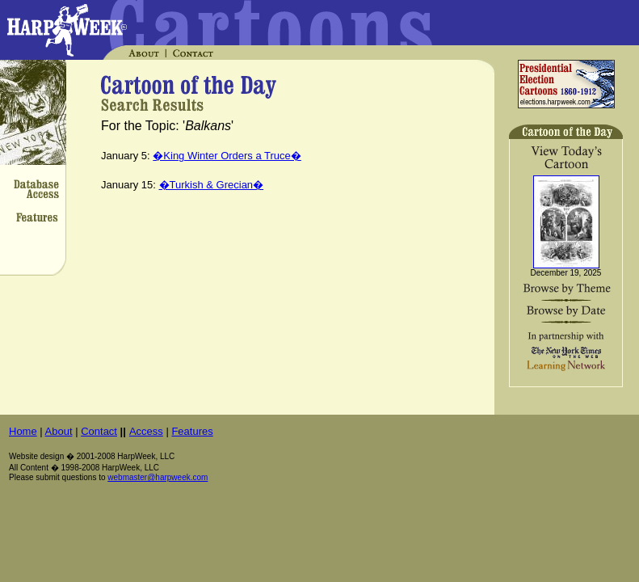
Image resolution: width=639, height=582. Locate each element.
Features (191, 431)
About (59, 431)
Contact (99, 431)
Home (23, 431)
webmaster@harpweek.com (157, 477)
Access (146, 431)
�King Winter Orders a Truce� (227, 156)
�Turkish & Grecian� (211, 185)
